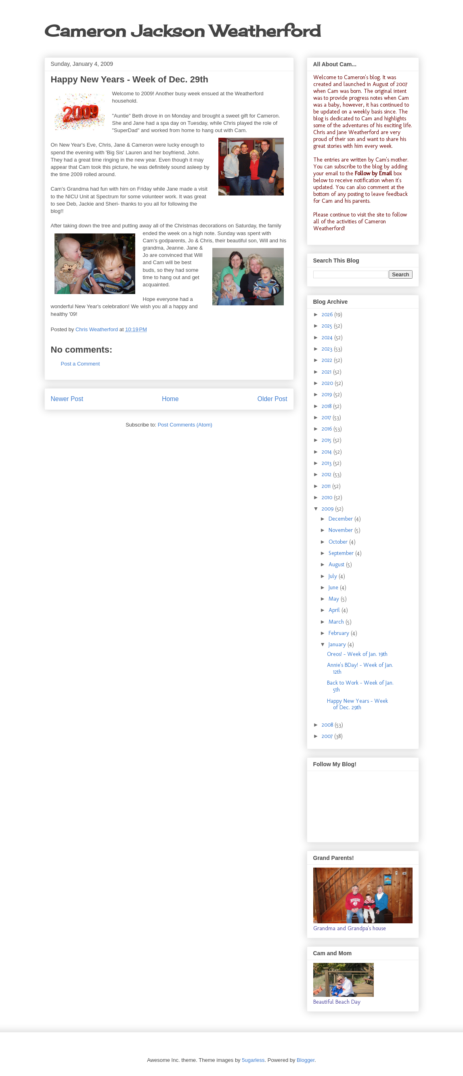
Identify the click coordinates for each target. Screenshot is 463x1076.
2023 (328, 348)
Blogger (305, 1060)
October (339, 541)
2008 (328, 724)
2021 (327, 371)
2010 (328, 497)
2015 (327, 440)
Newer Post (67, 398)
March (337, 621)
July (334, 576)
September (342, 553)
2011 (327, 486)
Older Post (272, 398)
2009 (328, 508)
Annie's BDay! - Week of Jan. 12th (360, 668)
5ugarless (253, 1060)
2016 (327, 428)
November (341, 530)
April (335, 610)
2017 (327, 417)
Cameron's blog (362, 77)
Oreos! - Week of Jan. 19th (357, 654)
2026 (328, 314)
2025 (328, 325)
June (334, 587)
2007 (328, 736)
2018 (327, 406)
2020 (328, 383)
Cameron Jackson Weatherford (182, 31)
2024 (328, 337)
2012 (327, 474)
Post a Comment (80, 364)
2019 (327, 394)
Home (170, 398)
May (335, 598)
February (340, 633)
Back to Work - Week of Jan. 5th (360, 686)
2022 (328, 360)
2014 (327, 451)
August (337, 564)
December (341, 518)
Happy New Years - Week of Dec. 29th (357, 704)
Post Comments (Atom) (185, 425)
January (338, 644)
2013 (327, 463)
